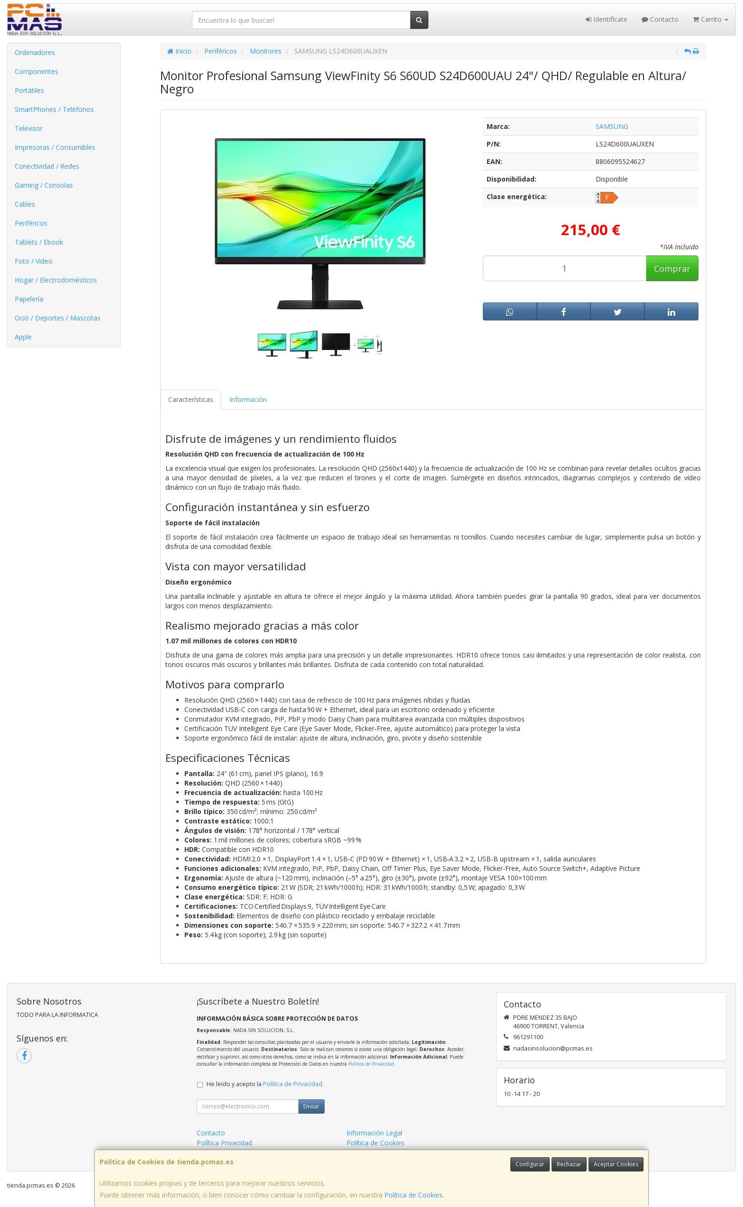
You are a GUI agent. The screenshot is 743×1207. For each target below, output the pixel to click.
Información (248, 399)
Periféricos (31, 223)
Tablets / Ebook (39, 242)
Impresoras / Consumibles (55, 147)
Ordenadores (35, 52)
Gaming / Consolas (44, 185)
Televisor (29, 128)
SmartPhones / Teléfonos (54, 109)
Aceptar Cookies (616, 1164)
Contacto (660, 19)
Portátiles (29, 90)
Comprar (672, 268)
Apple (23, 336)
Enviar (311, 1106)
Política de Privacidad (371, 1064)
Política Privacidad (224, 1142)
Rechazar (569, 1164)
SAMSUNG (612, 126)
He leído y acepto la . (265, 1084)
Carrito (710, 19)
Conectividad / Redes (47, 166)
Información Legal (374, 1132)
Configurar (530, 1164)
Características (190, 399)
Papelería (29, 298)
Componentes (36, 71)
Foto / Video (34, 260)
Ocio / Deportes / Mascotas (57, 317)
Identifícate (606, 19)
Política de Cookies (413, 1194)
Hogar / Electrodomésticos (56, 279)
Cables (25, 204)
